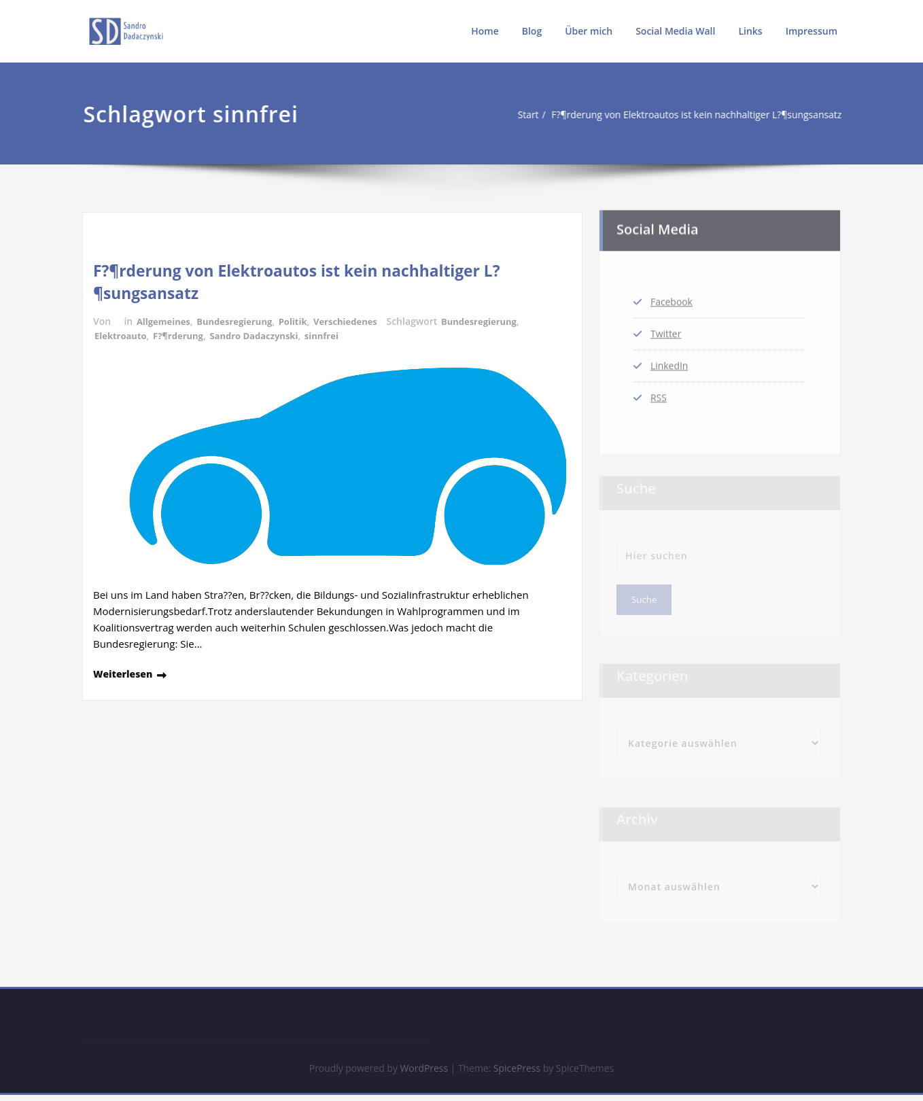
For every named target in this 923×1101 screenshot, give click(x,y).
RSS (659, 395)
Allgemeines (165, 321)
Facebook (673, 295)
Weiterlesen (125, 673)
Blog (532, 30)
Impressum (811, 30)
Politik (304, 321)
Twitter (667, 329)
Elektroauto (122, 335)
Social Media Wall (675, 30)
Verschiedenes (360, 321)
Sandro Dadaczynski (265, 335)
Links (750, 30)
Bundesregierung (241, 321)
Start (485, 115)
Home (485, 30)
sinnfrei (337, 335)
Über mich (588, 30)
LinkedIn (670, 362)
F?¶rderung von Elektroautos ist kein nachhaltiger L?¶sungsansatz (665, 115)
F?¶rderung (184, 335)
